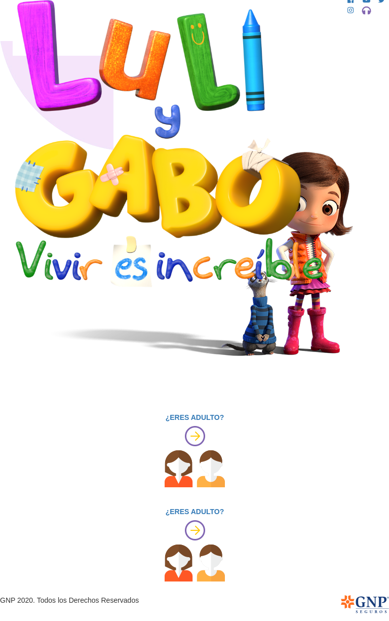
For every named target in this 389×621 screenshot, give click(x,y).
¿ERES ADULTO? (195, 417)
